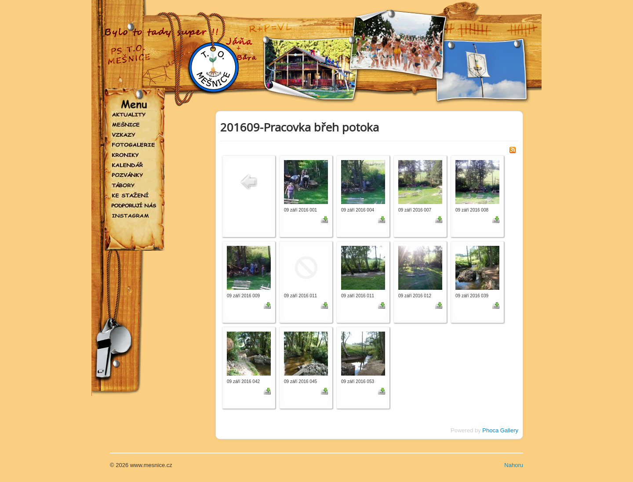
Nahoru (513, 465)
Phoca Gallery (500, 430)
